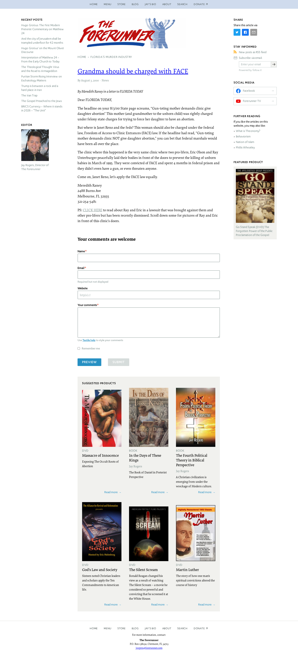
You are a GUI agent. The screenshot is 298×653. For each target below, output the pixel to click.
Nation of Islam (245, 142)
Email (81, 268)
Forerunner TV (252, 101)
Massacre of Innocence (100, 455)
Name (81, 251)
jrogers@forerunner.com (149, 648)
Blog (135, 4)
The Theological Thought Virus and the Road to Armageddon (40, 69)
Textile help (88, 340)
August (85, 80)
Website (83, 288)
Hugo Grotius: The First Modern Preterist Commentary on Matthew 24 (42, 29)
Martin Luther (187, 569)
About (166, 4)
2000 (96, 80)
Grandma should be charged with (133, 71)
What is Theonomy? (248, 131)
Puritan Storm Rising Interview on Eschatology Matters (41, 78)
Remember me (91, 348)
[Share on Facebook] (245, 32)
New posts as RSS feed (252, 52)
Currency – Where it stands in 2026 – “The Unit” (41, 108)
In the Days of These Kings (145, 457)
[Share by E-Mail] (253, 32)
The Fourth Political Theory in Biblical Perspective (191, 460)
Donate (199, 628)
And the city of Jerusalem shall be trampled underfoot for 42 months (42, 41)
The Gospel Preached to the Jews (41, 101)
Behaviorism (243, 136)
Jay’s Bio (150, 4)
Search (182, 4)
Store (121, 4)
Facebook (249, 91)
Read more (111, 492)
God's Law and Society (99, 569)
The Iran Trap (29, 95)
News (105, 80)
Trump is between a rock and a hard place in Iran (39, 88)
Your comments (87, 305)
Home (94, 4)
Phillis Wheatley (245, 147)
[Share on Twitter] (237, 32)
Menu (107, 4)
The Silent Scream (143, 569)
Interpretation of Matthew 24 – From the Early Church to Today (40, 59)
